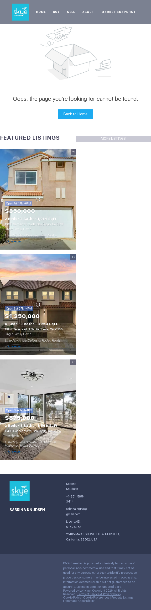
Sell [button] (71, 12)
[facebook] (13, 564)
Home (41, 12)
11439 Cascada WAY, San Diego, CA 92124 (33, 431)
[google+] (22, 564)
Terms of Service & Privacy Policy (99, 594)
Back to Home (75, 114)
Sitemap (70, 601)
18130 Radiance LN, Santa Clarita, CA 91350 (33, 329)
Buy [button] (56, 12)
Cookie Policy (72, 597)
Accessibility (86, 601)
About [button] (88, 12)
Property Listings (122, 597)
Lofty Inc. (85, 590)
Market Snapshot (118, 12)
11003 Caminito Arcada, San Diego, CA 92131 (34, 224)
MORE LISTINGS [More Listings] (113, 138)
